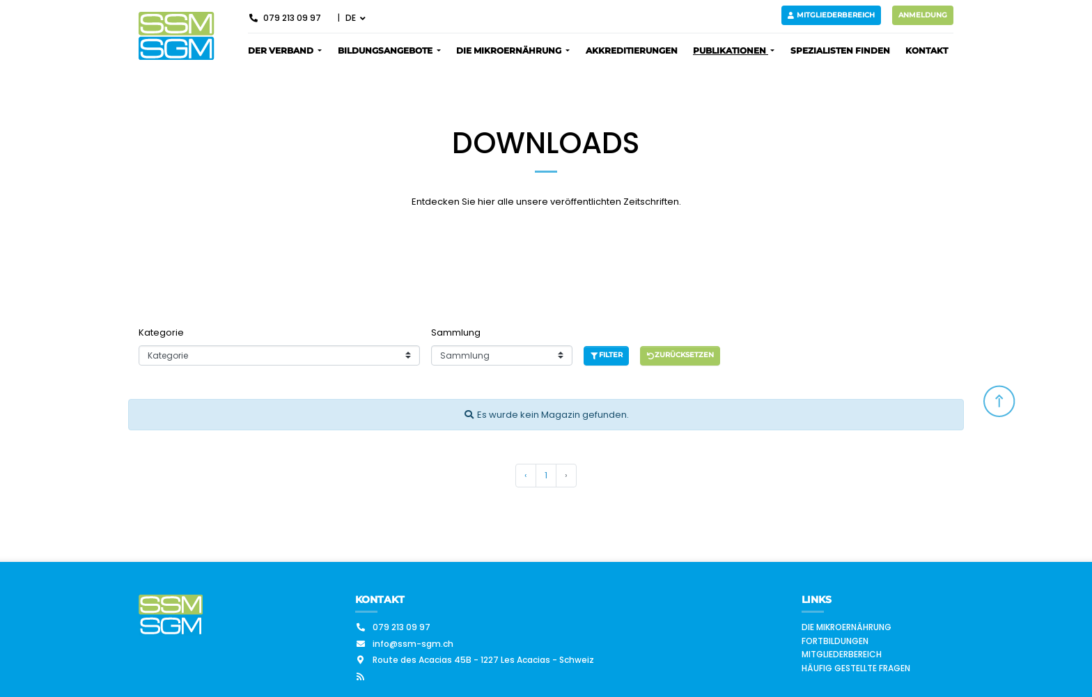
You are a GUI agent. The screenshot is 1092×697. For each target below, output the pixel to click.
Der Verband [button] (281, 50)
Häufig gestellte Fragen (856, 668)
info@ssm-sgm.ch (404, 644)
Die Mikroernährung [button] (509, 50)
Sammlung (456, 332)
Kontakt (926, 50)
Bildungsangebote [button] (386, 50)
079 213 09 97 (284, 18)
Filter (606, 354)
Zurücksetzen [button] (680, 354)
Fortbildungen (835, 641)
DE (351, 18)
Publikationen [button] (730, 50)
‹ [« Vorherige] (525, 475)
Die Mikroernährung (846, 627)
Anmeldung (922, 14)
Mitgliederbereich (831, 14)
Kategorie (161, 332)
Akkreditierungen (632, 50)
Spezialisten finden (840, 50)
